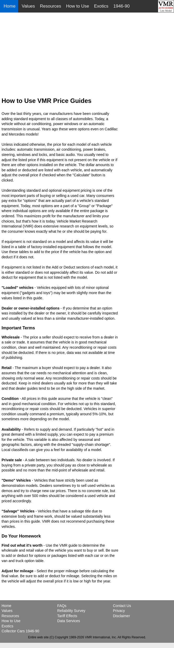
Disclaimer (121, 616)
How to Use (77, 6)
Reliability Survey (71, 611)
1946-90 (121, 6)
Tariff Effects (67, 616)
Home (10, 6)
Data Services (68, 621)
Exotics (101, 6)
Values (28, 6)
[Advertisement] (87, 51)
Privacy (119, 611)
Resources (50, 6)
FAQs (61, 606)
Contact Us (122, 606)
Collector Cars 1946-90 (20, 631)
